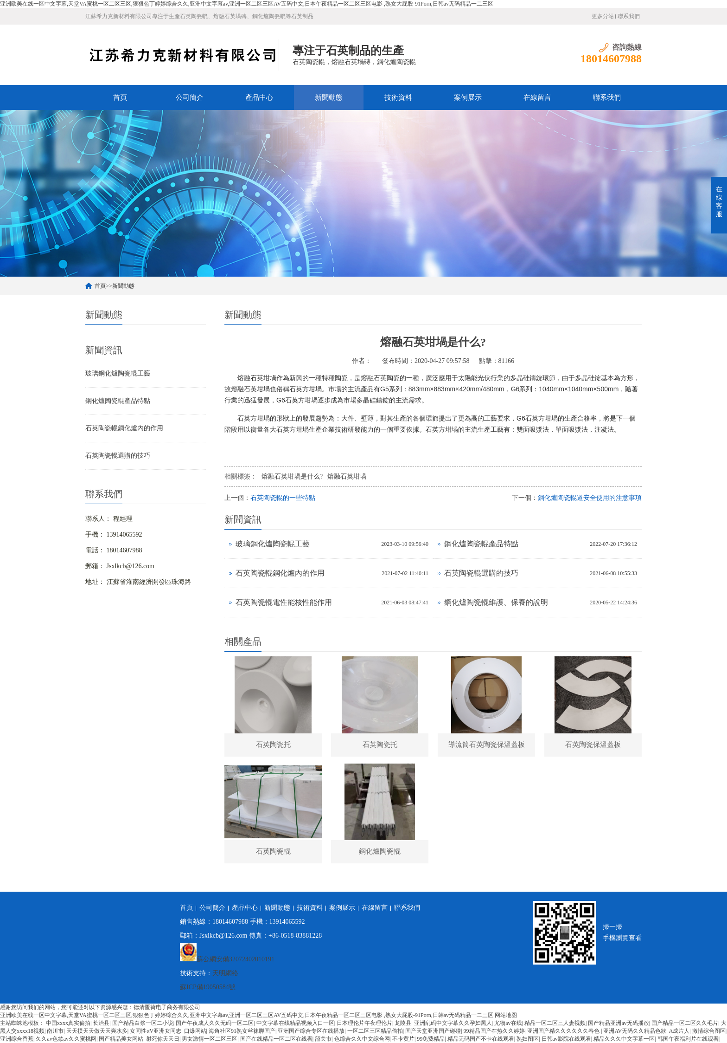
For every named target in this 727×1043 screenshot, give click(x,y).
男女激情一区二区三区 (209, 1039)
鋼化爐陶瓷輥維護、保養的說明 (496, 602)
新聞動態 (329, 97)
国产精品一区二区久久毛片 (684, 1023)
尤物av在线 (508, 1023)
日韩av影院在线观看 (566, 1039)
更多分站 (603, 16)
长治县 (101, 1023)
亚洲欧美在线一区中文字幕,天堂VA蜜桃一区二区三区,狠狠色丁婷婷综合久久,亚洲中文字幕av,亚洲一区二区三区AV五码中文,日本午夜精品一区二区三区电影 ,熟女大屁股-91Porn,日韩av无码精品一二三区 (246, 3)
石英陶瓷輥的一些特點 (282, 497)
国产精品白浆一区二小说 (142, 1023)
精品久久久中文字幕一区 (624, 1039)
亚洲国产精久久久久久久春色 (564, 1031)
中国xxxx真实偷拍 (68, 1023)
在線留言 (537, 97)
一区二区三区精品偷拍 (375, 1031)
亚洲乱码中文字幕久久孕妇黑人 (453, 1023)
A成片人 (679, 1031)
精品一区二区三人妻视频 (555, 1023)
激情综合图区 (709, 1031)
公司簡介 (190, 97)
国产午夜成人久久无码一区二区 (215, 1023)
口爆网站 (195, 1031)
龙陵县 (403, 1023)
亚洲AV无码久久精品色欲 (634, 1031)
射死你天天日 (162, 1039)
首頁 (120, 97)
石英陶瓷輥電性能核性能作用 (284, 602)
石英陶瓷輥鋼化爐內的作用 (124, 428)
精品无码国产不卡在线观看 (480, 1039)
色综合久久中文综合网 (362, 1039)
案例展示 (468, 97)
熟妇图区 (528, 1039)
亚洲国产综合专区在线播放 (311, 1031)
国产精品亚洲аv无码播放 (618, 1023)
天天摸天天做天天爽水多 (97, 1031)
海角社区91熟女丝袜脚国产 (242, 1031)
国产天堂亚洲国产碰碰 (433, 1031)
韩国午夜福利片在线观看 (688, 1039)
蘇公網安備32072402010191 (235, 959)
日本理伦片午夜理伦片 (364, 1023)
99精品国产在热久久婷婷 (494, 1031)
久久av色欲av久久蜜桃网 (66, 1039)
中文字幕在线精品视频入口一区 (295, 1023)
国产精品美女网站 (121, 1039)
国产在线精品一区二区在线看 (276, 1039)
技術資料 (398, 97)
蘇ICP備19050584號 (208, 987)
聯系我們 (629, 16)
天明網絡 (225, 973)
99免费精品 (431, 1039)
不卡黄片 (403, 1039)
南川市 (55, 1031)
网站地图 (506, 1015)
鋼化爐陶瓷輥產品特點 (117, 400)
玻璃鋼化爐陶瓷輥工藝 (117, 373)
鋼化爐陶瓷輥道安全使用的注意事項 (590, 497)
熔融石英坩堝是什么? (292, 476)
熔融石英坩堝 (346, 476)
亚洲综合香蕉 (16, 1039)
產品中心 (259, 97)
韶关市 (323, 1039)
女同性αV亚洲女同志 (155, 1031)
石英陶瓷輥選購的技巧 (117, 455)
